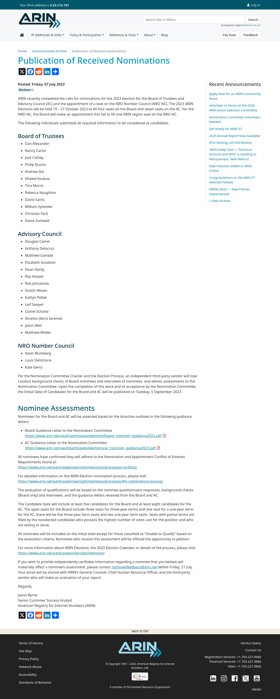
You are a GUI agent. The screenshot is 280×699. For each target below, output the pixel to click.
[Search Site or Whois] (194, 20)
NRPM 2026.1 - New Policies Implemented (229, 191)
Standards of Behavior (35, 682)
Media (256, 689)
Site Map (25, 651)
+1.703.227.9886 (249, 661)
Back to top (140, 631)
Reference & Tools (122, 35)
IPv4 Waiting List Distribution (230, 143)
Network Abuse (30, 667)
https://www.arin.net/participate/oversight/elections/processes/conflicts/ (77, 467)
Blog (164, 35)
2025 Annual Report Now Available (234, 136)
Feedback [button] (250, 35)
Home (22, 51)
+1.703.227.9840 (249, 666)
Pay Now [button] (229, 35)
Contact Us (253, 650)
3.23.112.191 (59, 5)
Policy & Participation (85, 35)
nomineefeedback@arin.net (134, 567)
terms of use (253, 25)
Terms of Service (31, 643)
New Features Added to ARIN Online (230, 168)
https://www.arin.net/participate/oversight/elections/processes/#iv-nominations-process (90, 481)
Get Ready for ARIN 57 (225, 129)
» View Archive (219, 201)
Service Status (251, 643)
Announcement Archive (49, 51)
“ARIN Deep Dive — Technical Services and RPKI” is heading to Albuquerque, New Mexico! (232, 154)
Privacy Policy (29, 659)
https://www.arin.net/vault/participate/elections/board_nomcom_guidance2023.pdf (93, 435)
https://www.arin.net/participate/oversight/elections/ (61, 553)
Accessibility (28, 675)
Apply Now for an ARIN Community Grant (235, 96)
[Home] (39, 20)
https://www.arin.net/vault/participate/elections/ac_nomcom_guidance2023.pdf (90, 448)
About (148, 35)
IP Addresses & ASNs (46, 35)
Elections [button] (26, 90)
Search (253, 20)
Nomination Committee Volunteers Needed (235, 119)
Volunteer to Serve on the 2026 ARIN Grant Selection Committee (233, 107)
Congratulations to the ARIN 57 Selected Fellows (232, 180)
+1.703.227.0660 (249, 657)
